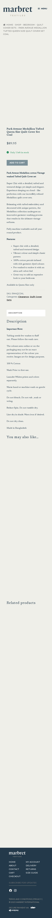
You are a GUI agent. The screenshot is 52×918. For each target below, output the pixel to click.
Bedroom (29, 25)
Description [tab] (15, 313)
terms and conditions (20, 899)
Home (9, 25)
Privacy (37, 899)
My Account (33, 862)
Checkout (15, 876)
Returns (31, 869)
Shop (18, 25)
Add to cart (17, 162)
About (12, 865)
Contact (14, 869)
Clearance (23, 297)
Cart (12, 873)
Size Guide (32, 873)
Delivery (31, 865)
